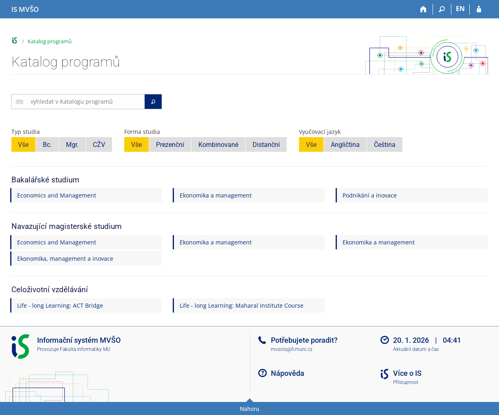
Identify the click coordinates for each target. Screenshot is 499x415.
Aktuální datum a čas (416, 349)
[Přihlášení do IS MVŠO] (479, 9)
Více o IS (407, 373)
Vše (23, 145)
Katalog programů (50, 41)
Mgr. (72, 145)
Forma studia (142, 131)
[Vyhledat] (153, 101)
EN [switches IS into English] (460, 8)
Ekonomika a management (216, 195)
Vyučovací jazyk (320, 131)
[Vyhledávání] (442, 9)
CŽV (99, 145)
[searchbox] (86, 101)
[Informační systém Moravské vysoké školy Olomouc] (25, 9)
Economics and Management (56, 195)
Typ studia (25, 131)
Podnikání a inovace (370, 195)
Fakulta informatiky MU (85, 349)
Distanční (266, 145)
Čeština (385, 145)
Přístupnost (405, 382)
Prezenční (170, 145)
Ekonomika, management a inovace (65, 258)
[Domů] (424, 9)
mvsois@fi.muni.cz (291, 349)
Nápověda (287, 373)
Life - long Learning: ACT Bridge (60, 305)
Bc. (47, 145)
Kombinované (218, 145)
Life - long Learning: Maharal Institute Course (241, 305)
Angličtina (345, 145)
